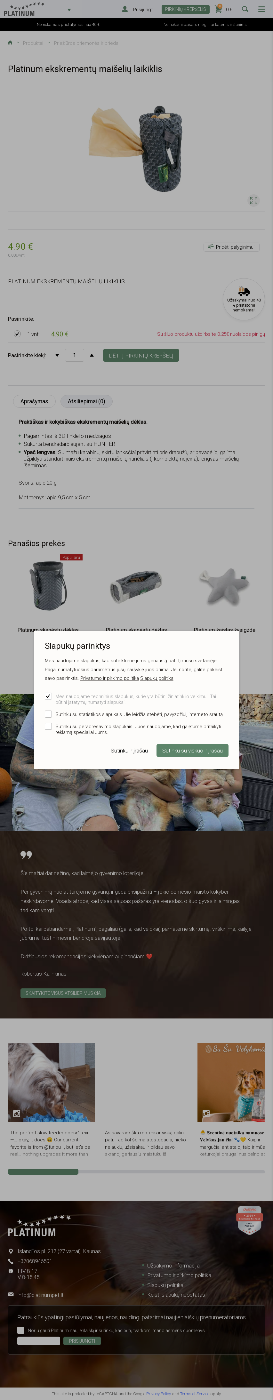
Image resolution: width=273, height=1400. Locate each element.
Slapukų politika (156, 678)
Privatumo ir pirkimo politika (109, 678)
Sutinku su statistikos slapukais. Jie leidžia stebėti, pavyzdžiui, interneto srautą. (139, 714)
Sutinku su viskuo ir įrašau (192, 750)
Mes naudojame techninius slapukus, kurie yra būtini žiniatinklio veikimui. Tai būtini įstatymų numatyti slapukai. (135, 699)
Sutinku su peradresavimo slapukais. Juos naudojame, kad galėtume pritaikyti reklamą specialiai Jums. (138, 729)
